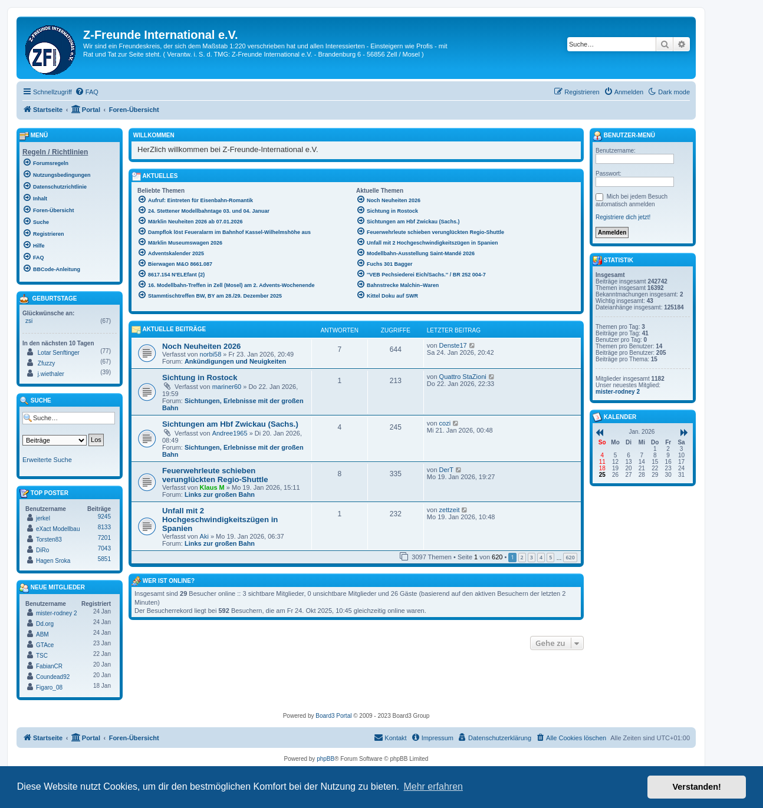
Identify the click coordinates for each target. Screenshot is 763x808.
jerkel (43, 518)
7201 (104, 538)
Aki (204, 536)
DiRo (42, 550)
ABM (42, 634)
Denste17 (453, 345)
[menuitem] (86, 92)
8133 (104, 527)
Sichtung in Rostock (199, 377)
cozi (445, 423)
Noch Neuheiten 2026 (201, 346)
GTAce (45, 645)
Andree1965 (230, 433)
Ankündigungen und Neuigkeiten (235, 361)
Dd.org (45, 624)
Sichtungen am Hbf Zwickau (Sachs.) (230, 424)
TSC (42, 655)
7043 (104, 548)
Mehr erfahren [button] (433, 786)
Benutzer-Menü (624, 136)
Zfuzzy (46, 363)
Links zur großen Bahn (220, 494)
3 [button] (531, 557)
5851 (104, 559)
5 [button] (550, 557)
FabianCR (49, 666)
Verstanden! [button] (697, 786)
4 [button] (541, 557)
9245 (104, 516)
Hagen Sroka (53, 561)
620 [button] (569, 557)
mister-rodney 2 (56, 613)
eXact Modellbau (58, 529)
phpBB (325, 759)
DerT (446, 469)
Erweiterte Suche (47, 459)
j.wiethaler (51, 374)
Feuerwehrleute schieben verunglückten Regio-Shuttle (215, 475)
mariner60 (227, 386)
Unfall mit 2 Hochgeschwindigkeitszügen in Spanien (220, 519)
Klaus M (212, 487)
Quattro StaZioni (462, 376)
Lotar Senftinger (59, 352)
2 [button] (522, 557)
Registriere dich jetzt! (623, 217)
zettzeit (449, 509)
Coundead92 (53, 677)
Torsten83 (49, 539)
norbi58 (211, 354)
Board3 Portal (333, 716)
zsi (28, 321)
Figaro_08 (49, 687)
